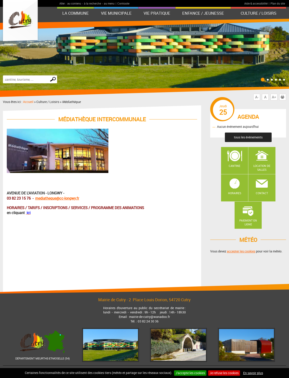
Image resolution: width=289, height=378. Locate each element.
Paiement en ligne (248, 222)
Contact (262, 193)
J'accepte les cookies (190, 373)
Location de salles (261, 167)
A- (256, 97)
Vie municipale (116, 13)
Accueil (28, 102)
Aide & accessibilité (256, 3)
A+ (274, 97)
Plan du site (277, 3)
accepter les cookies (241, 251)
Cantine (234, 166)
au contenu (74, 3)
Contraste (123, 3)
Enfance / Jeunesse (203, 13)
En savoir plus (253, 373)
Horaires (234, 193)
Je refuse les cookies (224, 373)
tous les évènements (248, 137)
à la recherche (92, 3)
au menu (109, 3)
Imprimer (283, 97)
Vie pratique (157, 13)
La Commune (75, 13)
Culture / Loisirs (258, 13)
